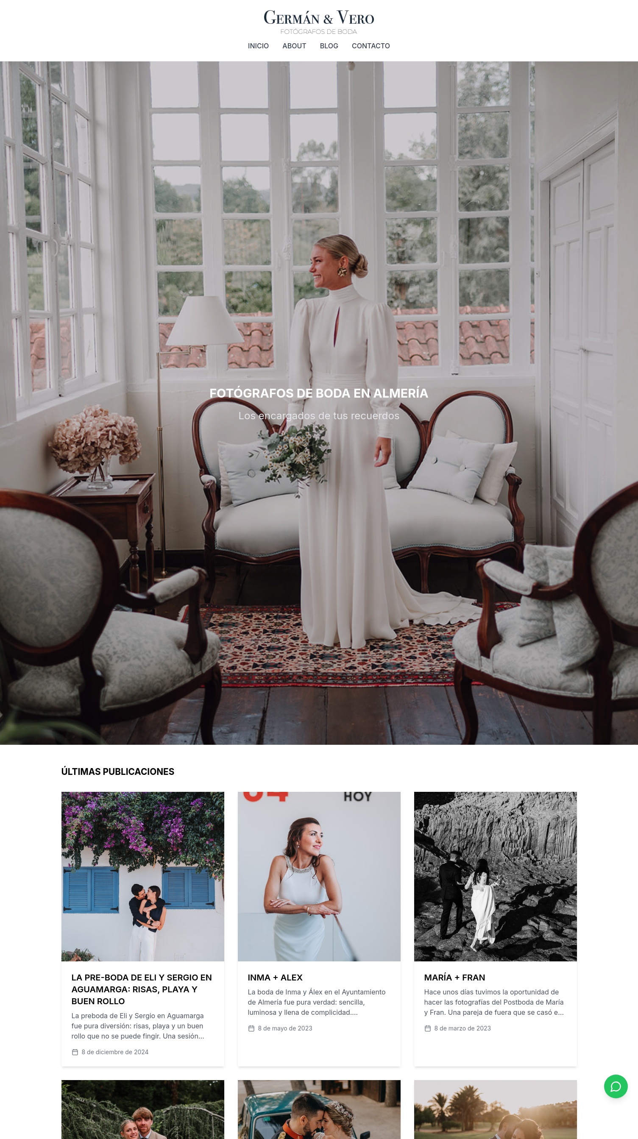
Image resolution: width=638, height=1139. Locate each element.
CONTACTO (371, 46)
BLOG (329, 46)
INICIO (258, 46)
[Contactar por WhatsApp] (616, 1086)
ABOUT (294, 46)
